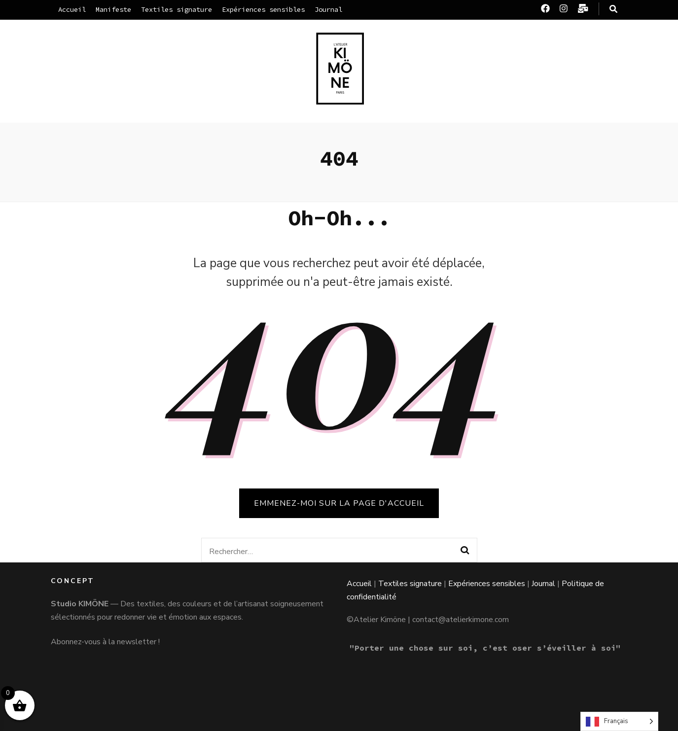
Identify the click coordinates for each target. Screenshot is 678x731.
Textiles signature (176, 9)
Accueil (72, 9)
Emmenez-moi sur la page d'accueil (339, 503)
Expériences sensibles (263, 9)
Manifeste (113, 9)
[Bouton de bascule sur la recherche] (613, 9)
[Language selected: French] (619, 721)
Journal (328, 9)
